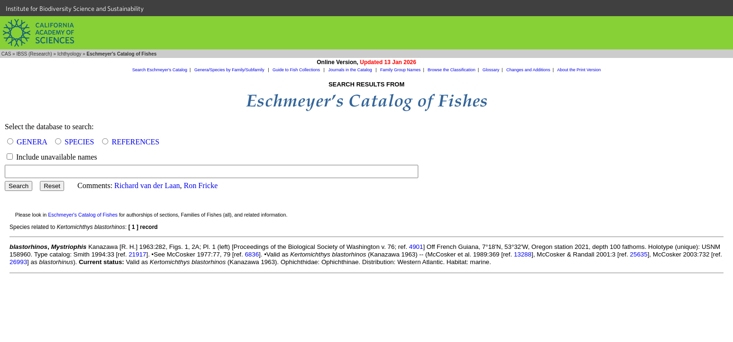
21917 (137, 254)
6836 (252, 254)
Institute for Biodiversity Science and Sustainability (75, 8)
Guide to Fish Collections (297, 69)
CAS (6, 54)
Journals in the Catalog (350, 69)
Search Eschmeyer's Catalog (160, 69)
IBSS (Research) (34, 54)
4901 (416, 246)
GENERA (32, 142)
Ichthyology (69, 54)
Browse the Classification (452, 69)
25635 (639, 254)
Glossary (490, 69)
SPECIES (79, 142)
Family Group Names (400, 69)
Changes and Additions (528, 69)
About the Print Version (579, 69)
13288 (522, 254)
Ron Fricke (201, 185)
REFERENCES (135, 142)
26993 (18, 262)
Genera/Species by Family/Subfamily (229, 69)
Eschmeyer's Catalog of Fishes (83, 215)
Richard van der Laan (147, 185)
